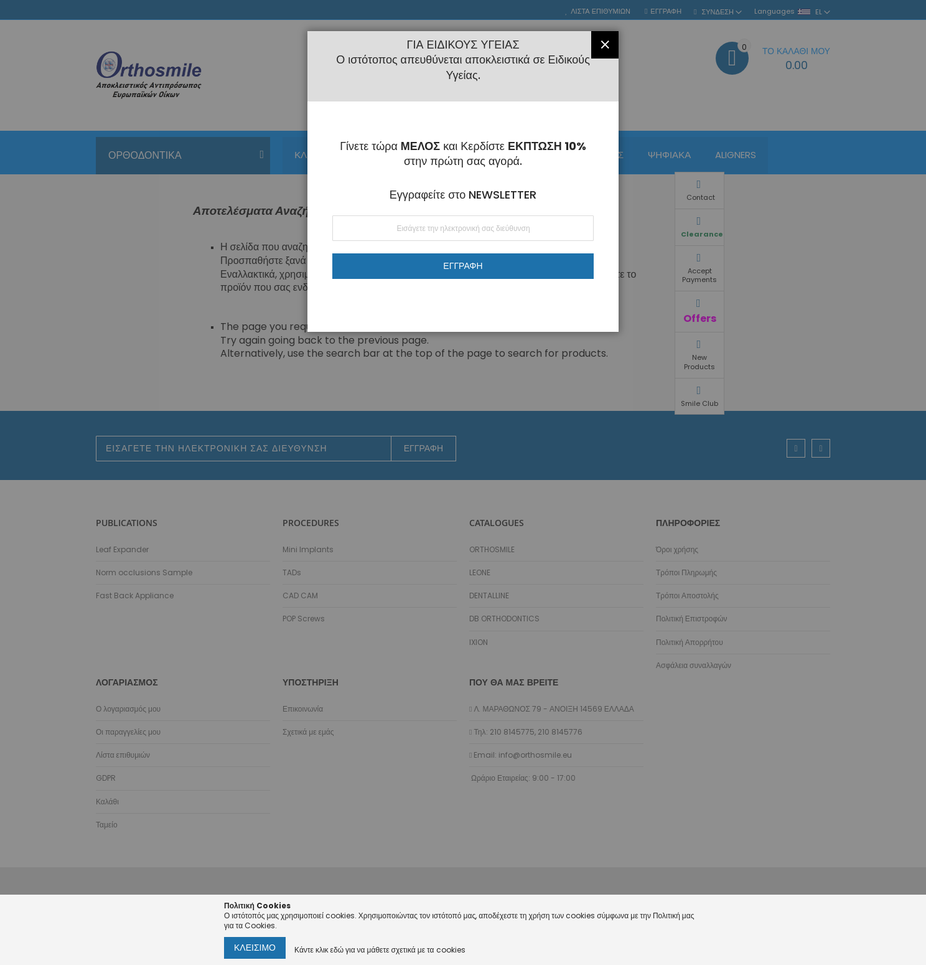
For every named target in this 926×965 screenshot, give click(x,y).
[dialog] (463, 482)
